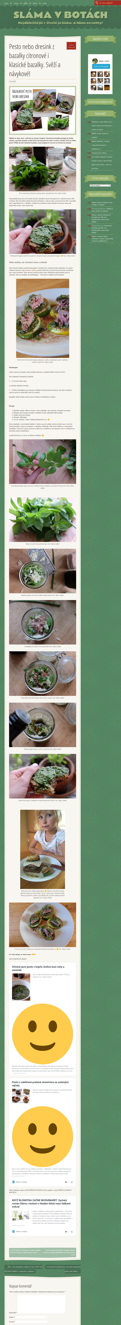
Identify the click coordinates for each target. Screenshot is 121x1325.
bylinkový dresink (63, 1250)
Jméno (12, 1317)
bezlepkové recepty (28, 1250)
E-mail (12, 1322)
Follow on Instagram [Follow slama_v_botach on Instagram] (101, 66)
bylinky (37, 1250)
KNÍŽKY (25, 3)
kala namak (71, 1252)
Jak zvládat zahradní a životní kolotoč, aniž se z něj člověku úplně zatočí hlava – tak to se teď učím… (102, 162)
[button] (93, 74)
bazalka (53, 1250)
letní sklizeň (18, 1252)
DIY (11, 1252)
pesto (73, 1255)
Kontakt (35, 3)
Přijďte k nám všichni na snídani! (100, 135)
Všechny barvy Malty (99, 153)
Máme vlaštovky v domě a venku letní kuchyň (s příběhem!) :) (101, 145)
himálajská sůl (61, 1252)
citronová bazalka (49, 1252)
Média (45, 3)
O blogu (16, 3)
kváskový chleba (30, 270)
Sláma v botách (60, 15)
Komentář (13, 1313)
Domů (6, 3)
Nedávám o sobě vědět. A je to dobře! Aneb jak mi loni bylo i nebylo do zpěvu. (102, 125)
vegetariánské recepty (30, 1252)
